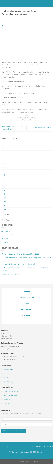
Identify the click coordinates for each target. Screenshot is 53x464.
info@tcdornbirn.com (12, 349)
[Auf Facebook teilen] (21, 118)
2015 (3, 175)
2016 (3, 171)
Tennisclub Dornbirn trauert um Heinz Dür (18, 264)
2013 (3, 183)
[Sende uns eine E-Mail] (8, 447)
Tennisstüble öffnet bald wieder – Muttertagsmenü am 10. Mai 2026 (26, 259)
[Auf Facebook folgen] (1, 447)
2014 (3, 179)
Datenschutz (48, 446)
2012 (3, 186)
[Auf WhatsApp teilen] (17, 118)
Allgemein (5, 231)
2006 (3, 209)
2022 (3, 148)
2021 (3, 152)
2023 (3, 145)
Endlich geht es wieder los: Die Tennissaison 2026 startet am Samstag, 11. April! (25, 269)
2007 (3, 205)
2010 (3, 194)
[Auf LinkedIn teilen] (35, 118)
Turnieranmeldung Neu (42, 128)
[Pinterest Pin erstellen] (31, 118)
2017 (3, 167)
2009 (3, 198)
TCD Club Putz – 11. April (11, 274)
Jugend (4, 239)
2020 (3, 156)
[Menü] (2, 3)
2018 (3, 164)
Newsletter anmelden (13, 431)
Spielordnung (8, 382)
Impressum (36, 446)
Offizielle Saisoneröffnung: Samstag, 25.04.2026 (20, 254)
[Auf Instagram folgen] (5, 447)
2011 (3, 190)
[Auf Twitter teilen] (24, 118)
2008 (3, 202)
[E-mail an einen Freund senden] (28, 118)
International (6, 235)
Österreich (5, 242)
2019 (3, 160)
